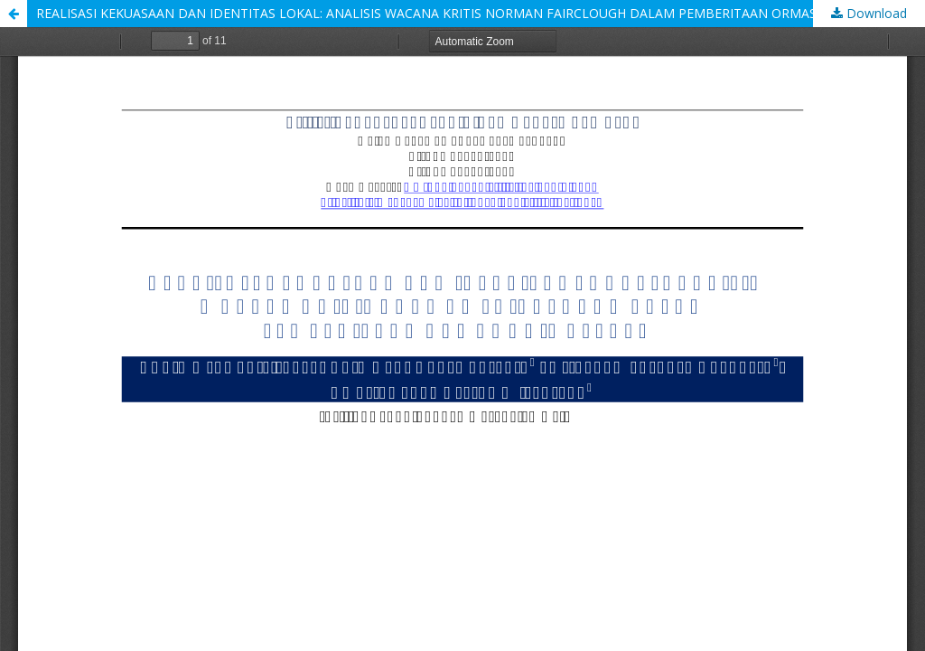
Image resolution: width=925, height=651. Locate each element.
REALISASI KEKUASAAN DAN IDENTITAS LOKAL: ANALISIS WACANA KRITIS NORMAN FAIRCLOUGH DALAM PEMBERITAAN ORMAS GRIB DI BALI (467, 13)
